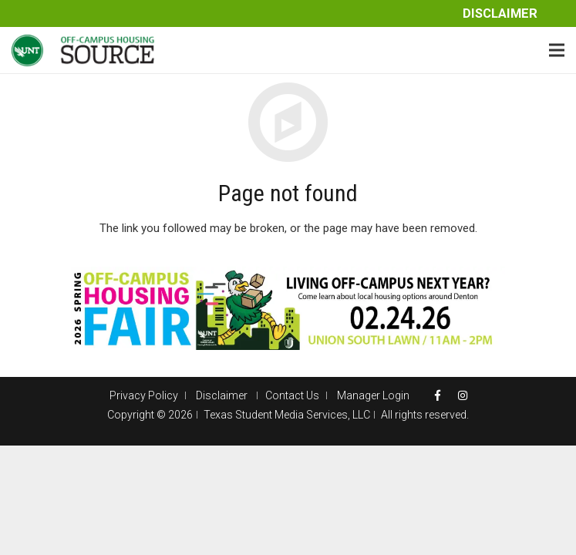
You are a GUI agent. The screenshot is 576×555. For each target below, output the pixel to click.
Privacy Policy (143, 395)
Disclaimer (500, 13)
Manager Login (373, 395)
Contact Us (292, 395)
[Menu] (557, 50)
